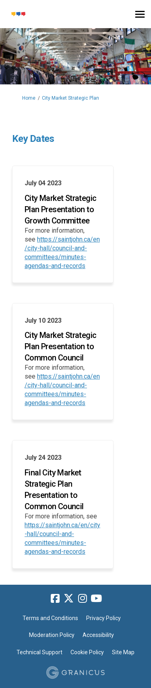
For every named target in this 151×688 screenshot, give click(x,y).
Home (28, 98)
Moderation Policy (51, 635)
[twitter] (69, 599)
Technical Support (39, 652)
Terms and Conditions (50, 618)
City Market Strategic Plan (70, 98)
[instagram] (82, 599)
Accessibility (98, 635)
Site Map (123, 652)
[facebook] (55, 599)
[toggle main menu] (140, 14)
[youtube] (96, 599)
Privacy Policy (103, 618)
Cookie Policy (87, 652)
